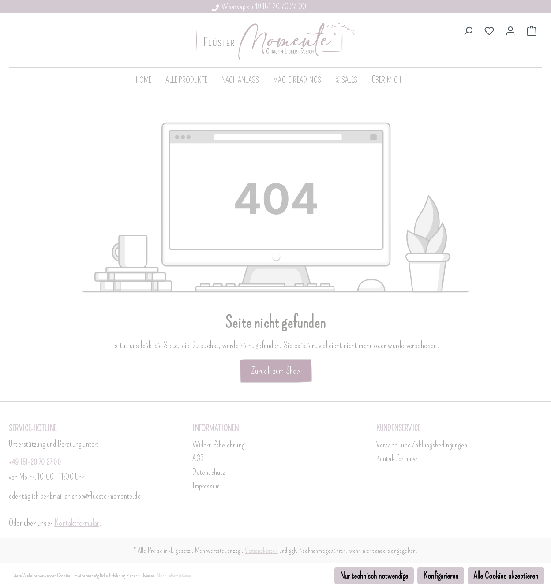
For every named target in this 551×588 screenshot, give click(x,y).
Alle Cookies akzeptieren (505, 575)
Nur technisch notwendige (374, 575)
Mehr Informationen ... (176, 576)
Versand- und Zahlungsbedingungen (421, 445)
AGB (198, 458)
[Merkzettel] (489, 30)
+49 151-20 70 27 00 (35, 462)
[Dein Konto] (510, 30)
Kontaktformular (76, 522)
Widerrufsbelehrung (218, 445)
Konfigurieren (440, 575)
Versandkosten (261, 550)
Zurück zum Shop (275, 370)
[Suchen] (468, 30)
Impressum (206, 486)
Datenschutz (208, 472)
